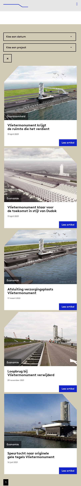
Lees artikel (69, 143)
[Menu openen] (77, 4)
